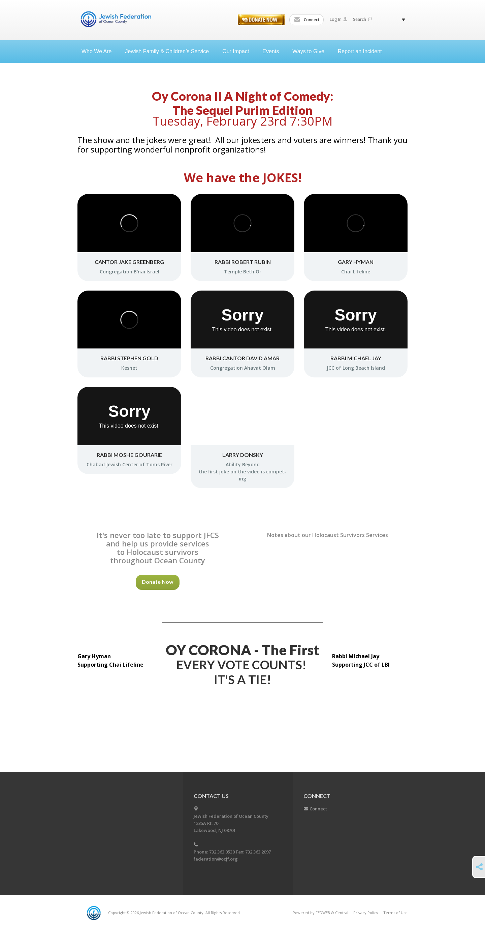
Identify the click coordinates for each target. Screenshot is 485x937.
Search (362, 19)
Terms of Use (395, 912)
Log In (338, 19)
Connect (307, 20)
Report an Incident (360, 51)
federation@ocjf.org (216, 859)
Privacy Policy (365, 912)
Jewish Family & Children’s (170, 51)
